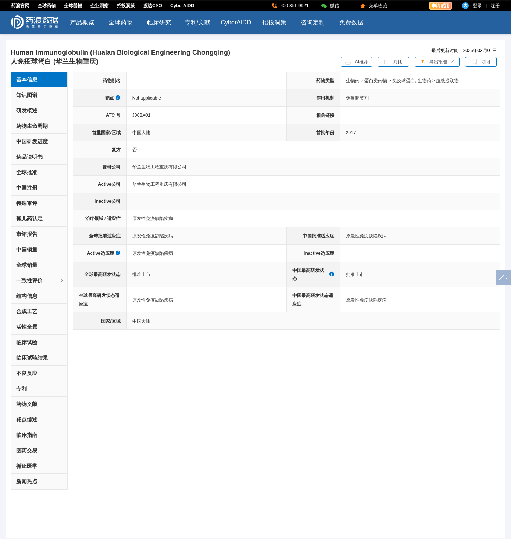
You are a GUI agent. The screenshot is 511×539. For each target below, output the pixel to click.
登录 (477, 5)
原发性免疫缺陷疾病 (152, 218)
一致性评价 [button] (40, 280)
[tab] (39, 280)
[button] (437, 61)
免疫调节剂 (357, 98)
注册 (495, 5)
